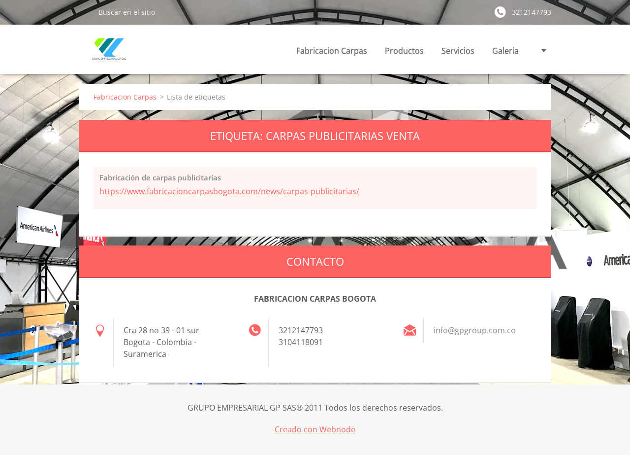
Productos (404, 50)
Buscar (85, 12)
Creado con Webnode (315, 429)
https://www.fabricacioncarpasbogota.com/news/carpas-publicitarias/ (229, 191)
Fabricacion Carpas (331, 50)
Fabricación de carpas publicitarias (160, 177)
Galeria (505, 50)
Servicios (457, 50)
